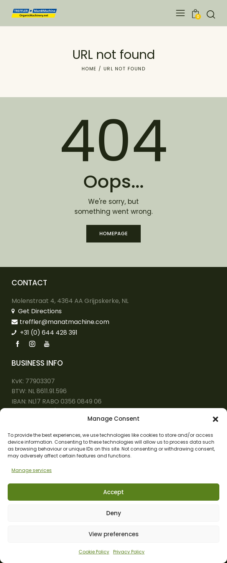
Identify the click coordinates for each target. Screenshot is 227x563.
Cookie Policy (94, 551)
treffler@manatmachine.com (60, 321)
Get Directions (37, 311)
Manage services (32, 470)
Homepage (113, 233)
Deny (113, 513)
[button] (215, 419)
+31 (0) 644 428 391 (44, 332)
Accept (113, 492)
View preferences (114, 534)
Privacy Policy (129, 551)
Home (89, 68)
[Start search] (211, 14)
